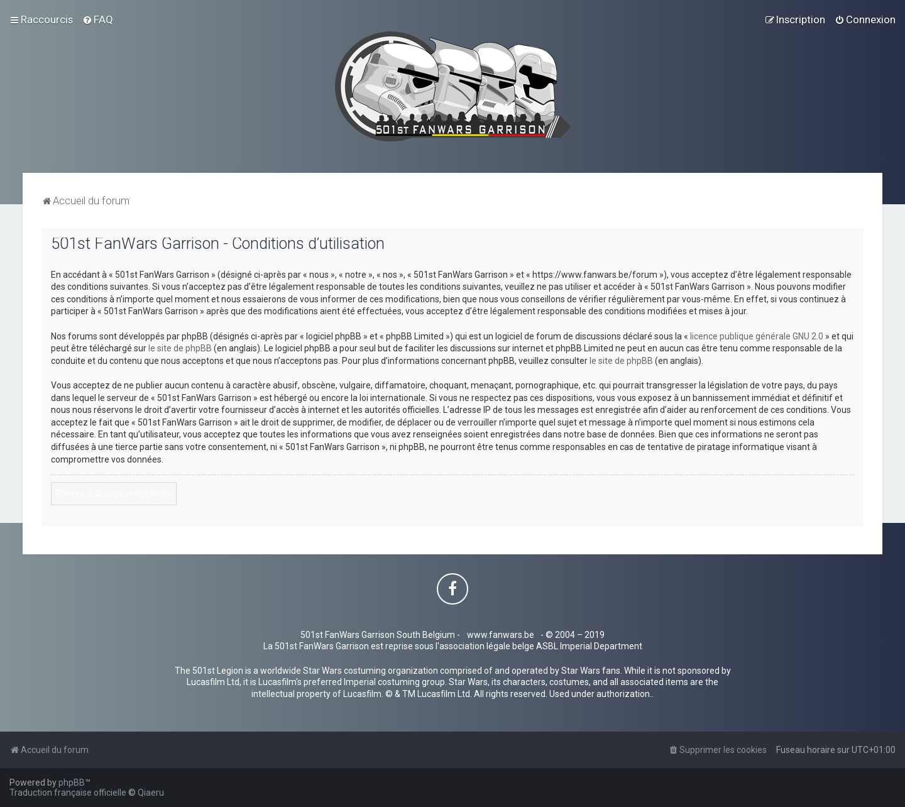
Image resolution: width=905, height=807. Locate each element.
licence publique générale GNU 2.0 (756, 336)
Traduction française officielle (67, 793)
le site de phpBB (180, 348)
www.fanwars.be (500, 635)
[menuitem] (97, 19)
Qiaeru (151, 793)
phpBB (71, 782)
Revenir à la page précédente (114, 493)
